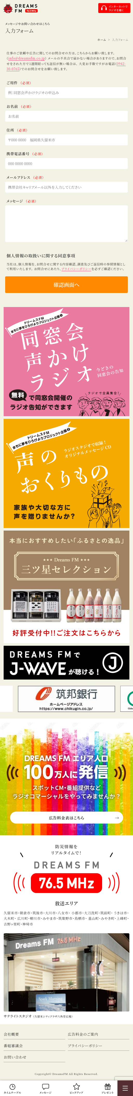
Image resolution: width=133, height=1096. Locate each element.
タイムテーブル (13, 1092)
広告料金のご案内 (83, 1034)
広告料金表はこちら (66, 817)
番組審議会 (13, 1045)
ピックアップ (76, 1092)
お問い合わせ (15, 1057)
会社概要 (11, 1034)
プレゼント (107, 1092)
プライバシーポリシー (76, 268)
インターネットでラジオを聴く (118, 8)
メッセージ (45, 1092)
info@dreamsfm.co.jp (26, 58)
